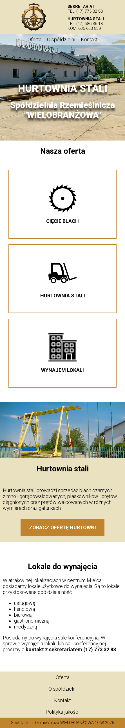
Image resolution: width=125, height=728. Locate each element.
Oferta (34, 39)
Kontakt (89, 39)
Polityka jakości (62, 712)
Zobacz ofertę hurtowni (62, 527)
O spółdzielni (61, 39)
